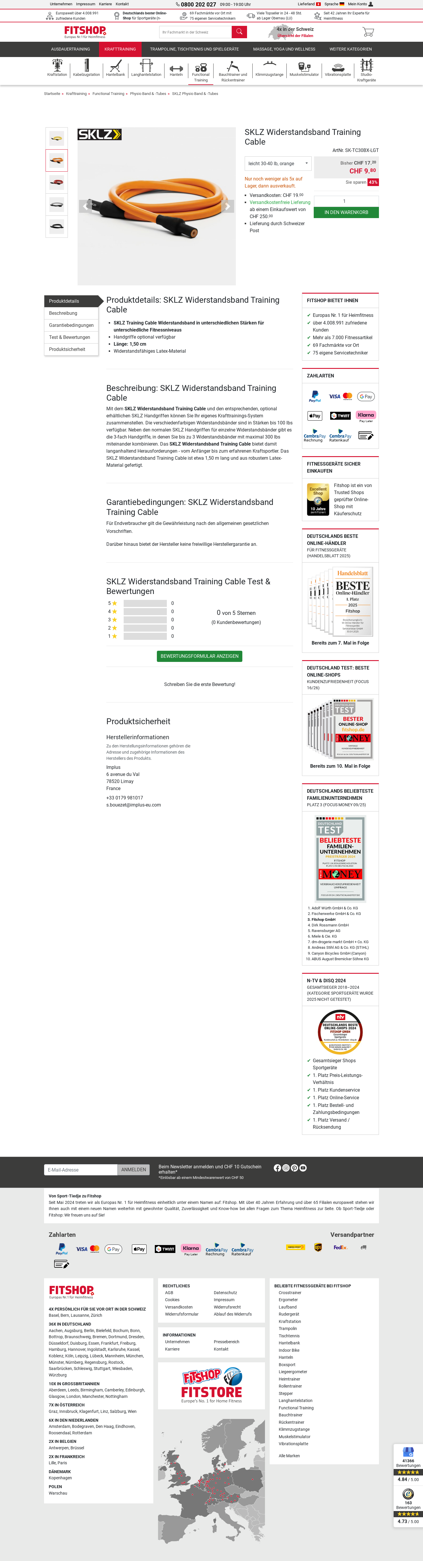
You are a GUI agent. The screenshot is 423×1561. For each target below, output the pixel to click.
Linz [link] (104, 1411)
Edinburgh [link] (134, 1390)
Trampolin (288, 1328)
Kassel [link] (133, 1349)
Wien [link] (132, 1411)
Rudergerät (289, 1314)
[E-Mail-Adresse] (81, 1169)
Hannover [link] (76, 1349)
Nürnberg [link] (74, 1362)
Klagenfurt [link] (89, 1411)
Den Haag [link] (105, 1426)
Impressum (85, 4)
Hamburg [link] (57, 1349)
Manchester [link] (93, 1396)
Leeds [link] (73, 1390)
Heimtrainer (289, 1379)
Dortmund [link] (117, 1336)
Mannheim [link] (114, 1355)
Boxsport (287, 1364)
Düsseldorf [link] (58, 1343)
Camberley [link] (114, 1390)
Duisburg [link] (78, 1343)
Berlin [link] (89, 1330)
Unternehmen (61, 4)
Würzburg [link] (58, 1375)
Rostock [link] (115, 1362)
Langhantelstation (296, 1400)
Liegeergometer (293, 1371)
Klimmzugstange (294, 1429)
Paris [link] (62, 1462)
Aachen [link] (56, 1330)
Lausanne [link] (80, 1315)
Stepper (286, 1393)
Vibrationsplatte (293, 1443)
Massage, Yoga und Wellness (284, 54)
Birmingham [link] (91, 1390)
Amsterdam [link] (59, 1426)
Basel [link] (54, 1315)
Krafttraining (120, 54)
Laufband (288, 1307)
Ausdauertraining (70, 54)
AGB (169, 1292)
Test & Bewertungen (69, 342)
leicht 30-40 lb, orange (271, 168)
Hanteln (286, 1357)
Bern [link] (65, 1315)
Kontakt (122, 4)
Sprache (335, 4)
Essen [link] (93, 1343)
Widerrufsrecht (227, 1307)
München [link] (134, 1355)
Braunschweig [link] (78, 1336)
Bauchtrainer (291, 1415)
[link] (315, 401)
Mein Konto (360, 4)
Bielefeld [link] (103, 1330)
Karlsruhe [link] (116, 1349)
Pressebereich (226, 1341)
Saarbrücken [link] (60, 1368)
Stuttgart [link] (102, 1368)
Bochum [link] (120, 1330)
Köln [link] (69, 1355)
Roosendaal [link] (59, 1433)
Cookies (172, 1299)
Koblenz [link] (56, 1355)
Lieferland (309, 4)
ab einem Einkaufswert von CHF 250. (280, 214)
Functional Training (108, 98)
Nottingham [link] (116, 1396)
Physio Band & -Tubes (148, 98)
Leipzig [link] (81, 1355)
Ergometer (288, 1299)
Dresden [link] (136, 1336)
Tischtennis (289, 1336)
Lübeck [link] (96, 1355)
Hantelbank (289, 1343)
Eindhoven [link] (125, 1426)
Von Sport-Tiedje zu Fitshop (75, 1196)
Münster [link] (56, 1362)
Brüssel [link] (77, 1447)
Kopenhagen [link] (60, 1477)
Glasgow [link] (57, 1396)
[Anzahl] (346, 206)
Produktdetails (64, 306)
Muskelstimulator (294, 1436)
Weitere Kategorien (351, 54)
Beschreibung (63, 318)
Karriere (105, 4)
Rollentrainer (290, 1386)
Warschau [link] (58, 1493)
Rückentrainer (291, 1422)
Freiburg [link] (127, 1343)
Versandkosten (179, 1307)
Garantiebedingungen (71, 330)
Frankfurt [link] (109, 1343)
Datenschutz (225, 1292)
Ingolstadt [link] (96, 1349)
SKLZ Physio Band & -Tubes (195, 98)
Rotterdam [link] (82, 1433)
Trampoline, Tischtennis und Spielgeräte (194, 54)
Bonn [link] (135, 1330)
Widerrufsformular (182, 1314)
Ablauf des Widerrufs (233, 1314)
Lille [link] (52, 1462)
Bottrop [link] (56, 1336)
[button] (85, 211)
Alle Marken (289, 1455)
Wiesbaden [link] (122, 1368)
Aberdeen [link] (57, 1390)
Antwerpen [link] (59, 1447)
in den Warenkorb (346, 217)
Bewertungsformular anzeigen (200, 661)
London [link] (73, 1396)
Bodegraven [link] (83, 1426)
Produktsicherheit (67, 354)
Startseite (52, 98)
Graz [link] (53, 1411)
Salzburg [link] (118, 1411)
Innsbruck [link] (68, 1411)
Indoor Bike (289, 1350)
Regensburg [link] (96, 1362)
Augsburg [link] (73, 1330)
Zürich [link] (96, 1315)
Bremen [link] (100, 1336)
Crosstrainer (290, 1292)
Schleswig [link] (83, 1368)
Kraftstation (290, 1321)
